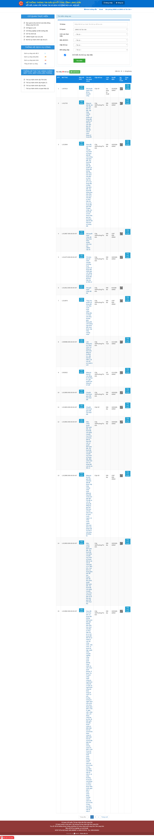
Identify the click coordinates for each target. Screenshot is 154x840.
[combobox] (100, 29)
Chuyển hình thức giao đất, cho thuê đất (89, 396)
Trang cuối (104, 817)
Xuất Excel (75, 72)
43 (45, 60)
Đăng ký (119, 3)
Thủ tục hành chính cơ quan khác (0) (37, 88)
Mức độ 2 (81, 287)
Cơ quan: (63, 29)
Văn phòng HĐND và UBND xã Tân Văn (118, 9)
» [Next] (98, 817)
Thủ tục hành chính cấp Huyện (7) (36, 82)
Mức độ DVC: (64, 40)
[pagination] (122, 71)
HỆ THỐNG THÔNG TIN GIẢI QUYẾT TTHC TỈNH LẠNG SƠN (53, 3)
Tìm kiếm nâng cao (64, 16)
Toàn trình (81, 299)
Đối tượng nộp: (65, 50)
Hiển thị (117, 71)
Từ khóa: (63, 24)
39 (45, 57)
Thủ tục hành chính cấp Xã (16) (36, 85)
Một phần (81, 87)
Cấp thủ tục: (64, 45)
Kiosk (101, 9)
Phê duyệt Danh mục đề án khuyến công (89, 92)
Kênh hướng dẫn (90, 9)
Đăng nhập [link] (107, 3)
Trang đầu (83, 817)
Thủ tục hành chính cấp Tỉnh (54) (36, 79)
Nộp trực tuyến (127, 86)
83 (45, 63)
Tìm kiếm (79, 60)
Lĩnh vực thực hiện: (64, 35)
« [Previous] (88, 817)
